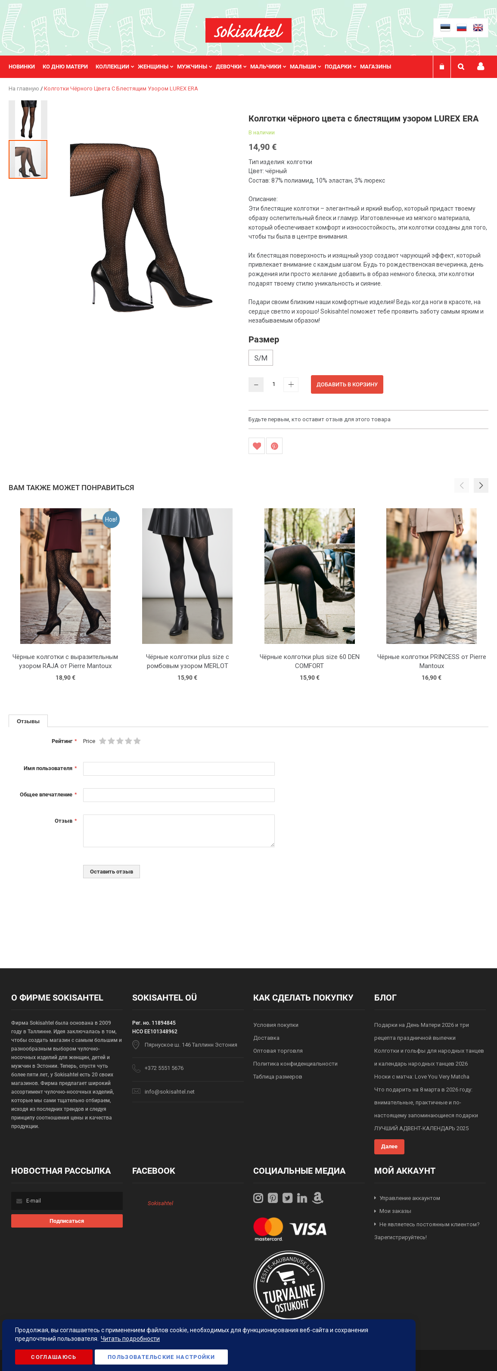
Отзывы (28, 721)
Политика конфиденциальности (295, 1063)
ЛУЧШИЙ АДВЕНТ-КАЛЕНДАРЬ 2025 (421, 1128)
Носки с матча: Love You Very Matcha (421, 1076)
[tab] (28, 721)
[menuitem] (26, 67)
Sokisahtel (160, 1203)
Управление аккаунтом (409, 1198)
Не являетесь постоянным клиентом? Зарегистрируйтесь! (427, 1231)
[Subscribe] (67, 1221)
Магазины (375, 66)
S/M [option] (260, 358)
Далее (389, 1146)
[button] (28, 119)
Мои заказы (395, 1211)
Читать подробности (130, 1338)
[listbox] (368, 359)
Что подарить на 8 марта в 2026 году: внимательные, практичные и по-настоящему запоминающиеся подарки (426, 1102)
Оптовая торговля (278, 1051)
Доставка (266, 1038)
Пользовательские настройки (161, 1357)
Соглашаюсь (54, 1357)
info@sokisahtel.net (170, 1091)
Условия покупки (275, 1025)
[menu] (204, 67)
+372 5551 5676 (164, 1068)
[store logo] (248, 30)
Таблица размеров (277, 1076)
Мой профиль (480, 66)
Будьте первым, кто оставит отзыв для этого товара (319, 419)
